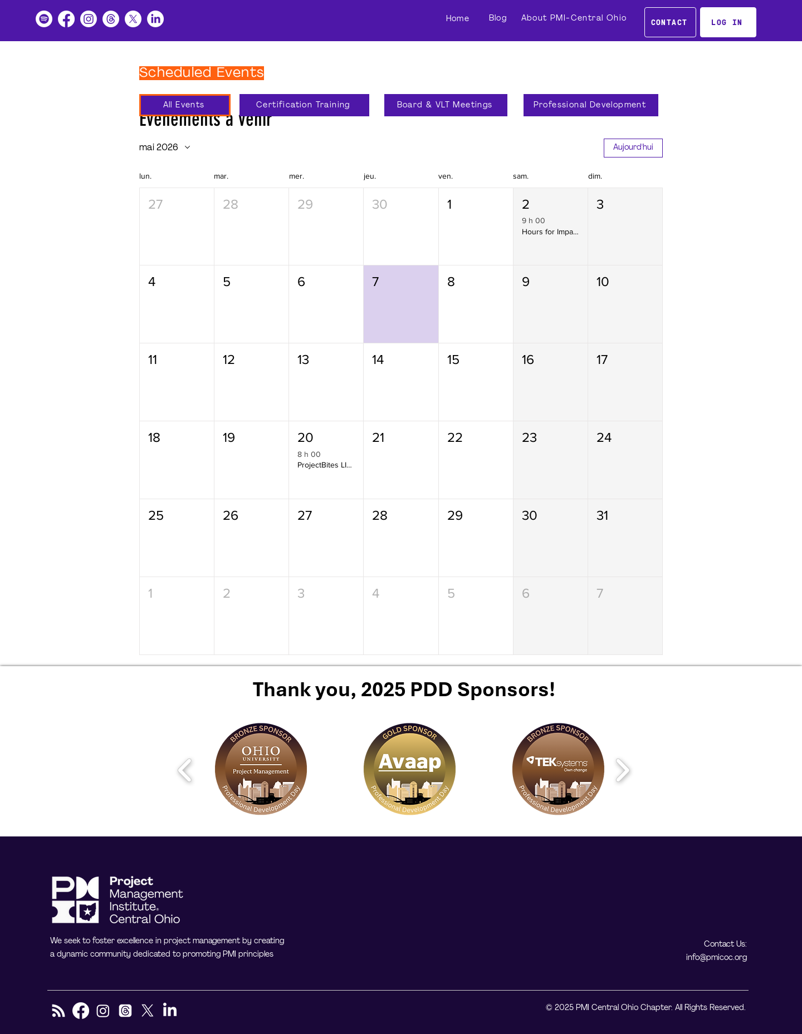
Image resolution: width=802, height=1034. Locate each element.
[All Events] (185, 105)
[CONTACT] (670, 22)
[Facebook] (66, 19)
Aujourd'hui (633, 148)
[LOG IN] (728, 22)
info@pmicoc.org (716, 958)
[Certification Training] (304, 105)
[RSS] (58, 1010)
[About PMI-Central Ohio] (575, 18)
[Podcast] (44, 19)
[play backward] (185, 770)
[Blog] (499, 18)
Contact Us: (725, 945)
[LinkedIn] (155, 19)
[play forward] (622, 770)
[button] (176, 227)
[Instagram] (88, 19)
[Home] (459, 19)
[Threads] (110, 19)
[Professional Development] (591, 105)
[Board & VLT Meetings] (445, 105)
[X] (133, 19)
